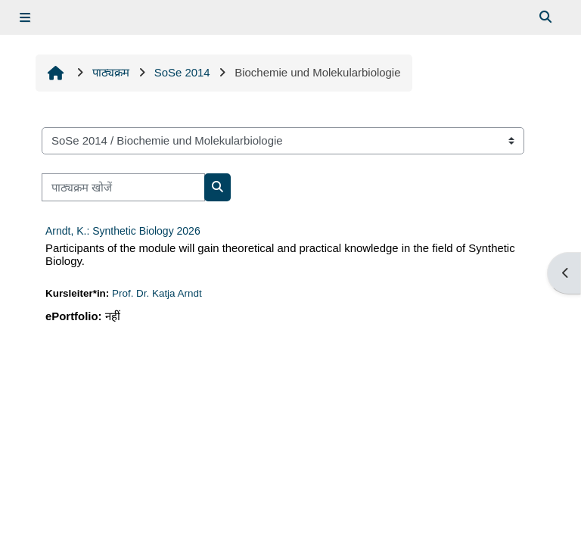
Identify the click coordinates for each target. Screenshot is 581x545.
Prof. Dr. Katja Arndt (157, 293)
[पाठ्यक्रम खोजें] (123, 187)
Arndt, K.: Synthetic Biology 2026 (122, 231)
